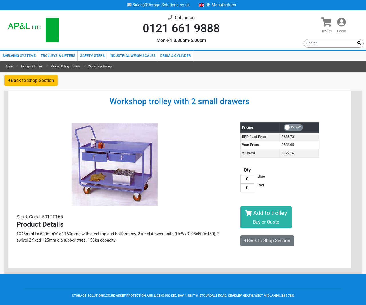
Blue (261, 176)
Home (9, 66)
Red (261, 185)
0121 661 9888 (181, 28)
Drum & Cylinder (175, 55)
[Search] (329, 42)
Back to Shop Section (31, 80)
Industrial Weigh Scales (132, 55)
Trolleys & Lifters (58, 55)
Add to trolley (266, 217)
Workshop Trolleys (100, 66)
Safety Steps (92, 55)
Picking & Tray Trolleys (65, 66)
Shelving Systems (19, 55)
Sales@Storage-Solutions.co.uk (158, 5)
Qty (247, 170)
